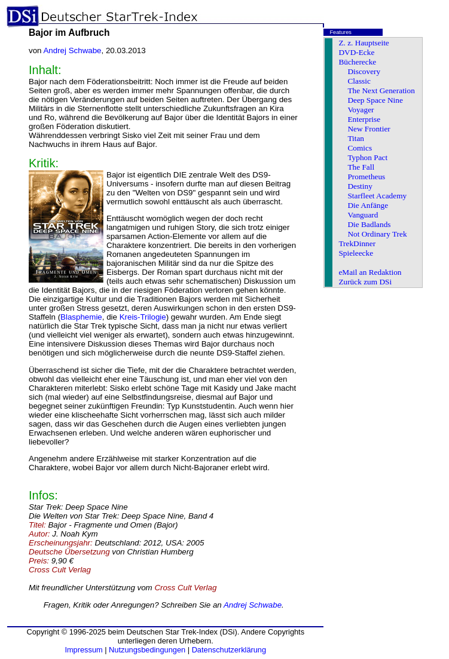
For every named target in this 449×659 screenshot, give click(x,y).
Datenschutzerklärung (229, 649)
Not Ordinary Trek (377, 233)
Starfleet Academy (377, 195)
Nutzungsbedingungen (147, 649)
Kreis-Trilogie (143, 316)
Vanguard (362, 214)
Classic (359, 80)
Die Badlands (368, 224)
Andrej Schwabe (72, 50)
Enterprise (363, 119)
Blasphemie (81, 316)
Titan (355, 138)
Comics (359, 147)
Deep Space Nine (375, 100)
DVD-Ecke (356, 52)
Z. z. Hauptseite (363, 42)
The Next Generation (381, 90)
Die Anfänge (367, 205)
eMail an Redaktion (369, 272)
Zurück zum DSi (365, 281)
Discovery (363, 71)
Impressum (83, 649)
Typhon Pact (367, 157)
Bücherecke (357, 61)
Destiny (359, 186)
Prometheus (366, 176)
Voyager (360, 109)
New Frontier (368, 128)
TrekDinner (356, 243)
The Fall (360, 167)
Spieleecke (355, 253)
